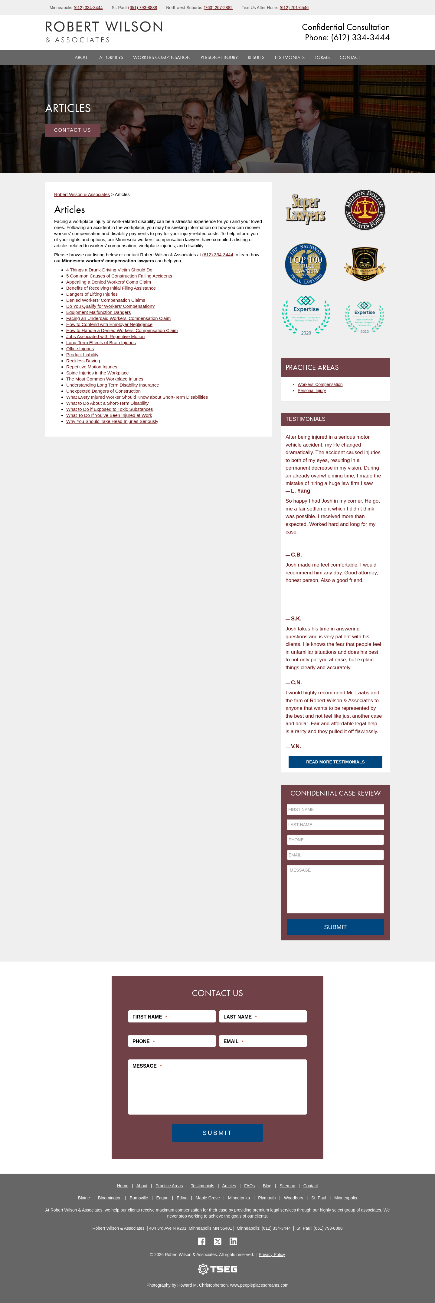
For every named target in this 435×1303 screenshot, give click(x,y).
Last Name (240, 1016)
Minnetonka (239, 1197)
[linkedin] (233, 1241)
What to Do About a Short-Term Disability (107, 403)
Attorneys (111, 57)
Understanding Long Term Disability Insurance (112, 384)
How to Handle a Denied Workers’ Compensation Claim (122, 330)
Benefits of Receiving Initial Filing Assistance (111, 288)
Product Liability (82, 354)
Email (234, 1041)
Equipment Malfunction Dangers (98, 312)
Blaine (84, 1197)
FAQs (249, 1185)
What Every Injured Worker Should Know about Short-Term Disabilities (137, 397)
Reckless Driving (83, 360)
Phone (143, 1041)
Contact (350, 57)
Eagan (162, 1197)
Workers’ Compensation (320, 384)
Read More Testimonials (335, 762)
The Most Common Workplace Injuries (104, 378)
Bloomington (110, 1197)
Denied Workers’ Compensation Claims (105, 300)
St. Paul (318, 1197)
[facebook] (201, 1241)
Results (256, 57)
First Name (149, 1016)
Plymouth (267, 1197)
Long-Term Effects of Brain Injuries (101, 342)
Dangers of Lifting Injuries (92, 294)
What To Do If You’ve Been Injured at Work (109, 415)
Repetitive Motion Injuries (91, 366)
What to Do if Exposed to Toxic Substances (109, 409)
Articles (229, 1185)
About (82, 57)
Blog (267, 1185)
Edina (182, 1197)
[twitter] (219, 1241)
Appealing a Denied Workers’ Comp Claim (108, 281)
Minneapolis (345, 1197)
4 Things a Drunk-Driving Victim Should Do (109, 269)
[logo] (104, 32)
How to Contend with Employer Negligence (109, 324)
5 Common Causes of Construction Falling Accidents (119, 275)
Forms (322, 57)
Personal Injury (219, 57)
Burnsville (139, 1197)
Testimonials (289, 57)
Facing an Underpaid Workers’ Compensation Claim (118, 318)
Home (122, 1185)
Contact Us (72, 130)
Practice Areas (169, 1185)
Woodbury (293, 1197)
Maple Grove (208, 1197)
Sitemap (287, 1185)
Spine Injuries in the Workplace (97, 372)
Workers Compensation (162, 57)
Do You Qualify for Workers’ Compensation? (110, 306)
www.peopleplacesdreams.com (259, 1284)
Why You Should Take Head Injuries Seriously (112, 421)
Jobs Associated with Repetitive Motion (105, 336)
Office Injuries (80, 348)
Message (147, 1065)
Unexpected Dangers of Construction (103, 391)
